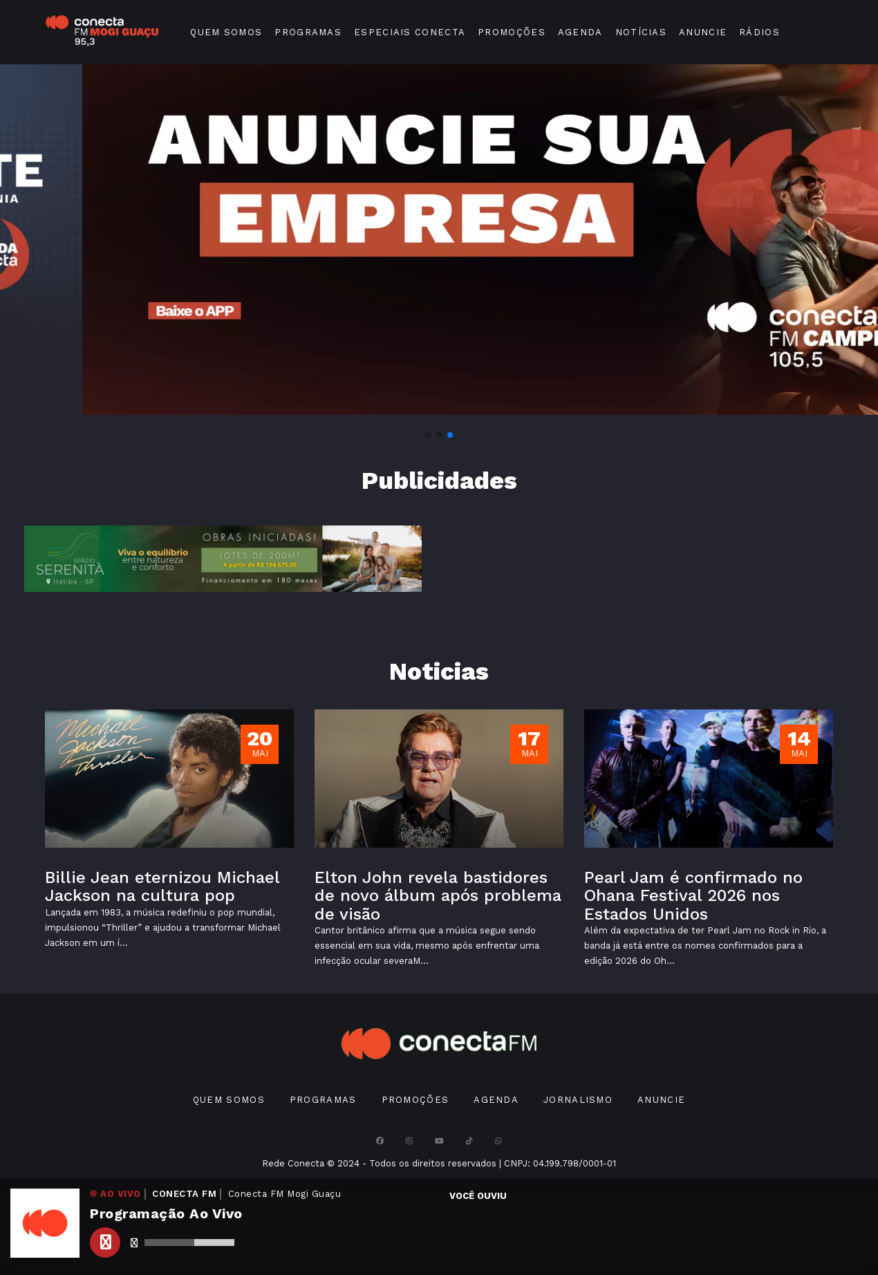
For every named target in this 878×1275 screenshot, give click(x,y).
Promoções (511, 32)
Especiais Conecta (409, 32)
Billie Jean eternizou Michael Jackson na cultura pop (162, 886)
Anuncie (703, 32)
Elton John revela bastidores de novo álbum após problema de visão (438, 896)
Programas (308, 32)
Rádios (759, 32)
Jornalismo (578, 1100)
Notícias (640, 32)
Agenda (580, 32)
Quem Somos (226, 32)
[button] (428, 435)
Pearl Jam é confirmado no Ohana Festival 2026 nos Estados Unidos (693, 896)
